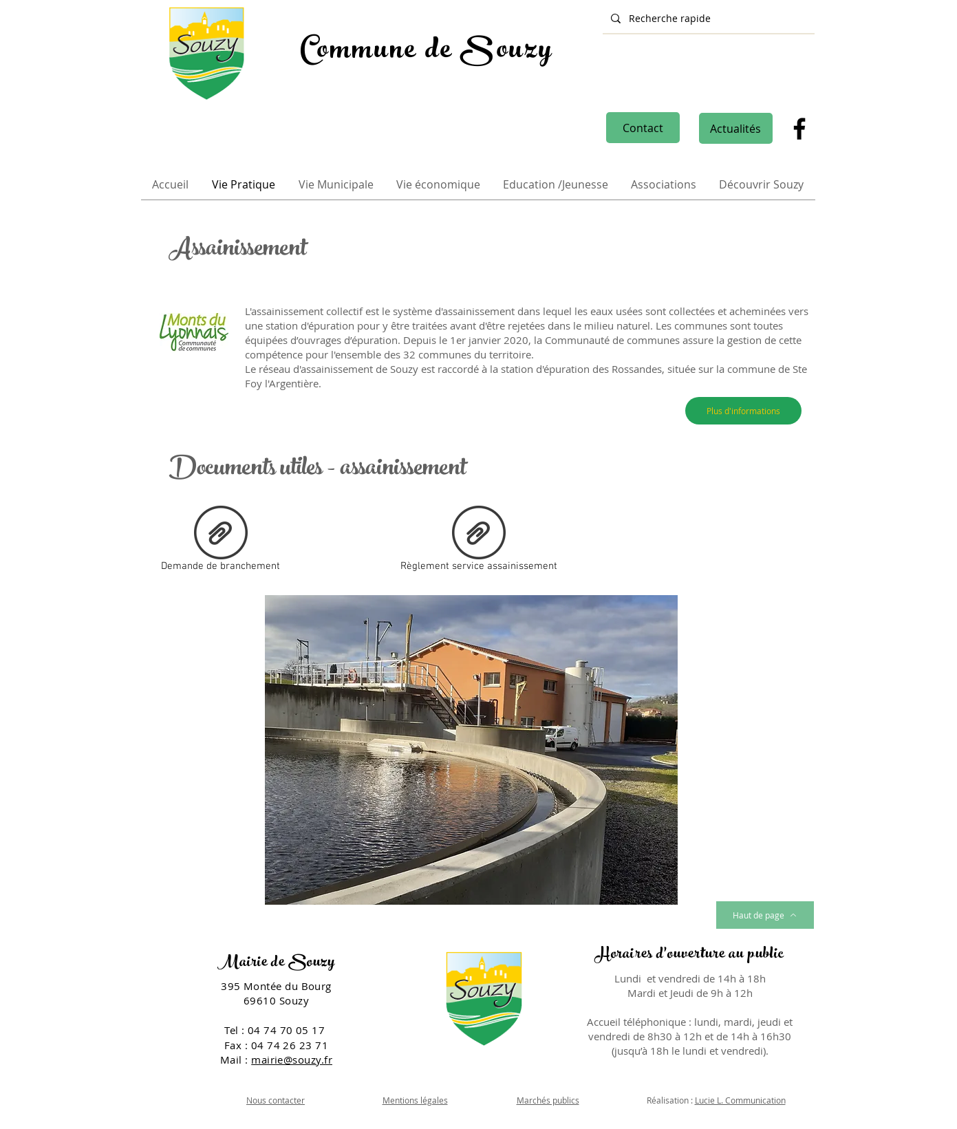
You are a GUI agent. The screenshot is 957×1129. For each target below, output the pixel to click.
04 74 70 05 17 (288, 1030)
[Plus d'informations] (743, 410)
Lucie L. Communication (740, 1100)
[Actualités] (736, 128)
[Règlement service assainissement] (479, 541)
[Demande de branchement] (221, 541)
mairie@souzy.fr (291, 1059)
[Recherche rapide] (707, 18)
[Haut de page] (765, 915)
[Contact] (643, 127)
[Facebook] (799, 128)
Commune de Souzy (427, 52)
